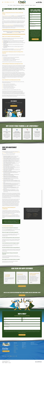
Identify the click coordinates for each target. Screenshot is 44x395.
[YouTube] (7, 2)
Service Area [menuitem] (22, 5)
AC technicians (15, 15)
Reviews (15, 351)
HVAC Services (15, 347)
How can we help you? (32, 26)
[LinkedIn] (8, 2)
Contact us (6, 102)
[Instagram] (5, 2)
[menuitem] (3, 362)
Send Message (35, 39)
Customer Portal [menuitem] (27, 5)
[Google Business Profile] (2, 2)
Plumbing (15, 346)
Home (14, 344)
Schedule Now (6, 351)
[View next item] (41, 277)
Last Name (31, 15)
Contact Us (15, 352)
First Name (31, 13)
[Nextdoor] (13, 2)
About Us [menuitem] (11, 5)
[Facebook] (7, 356)
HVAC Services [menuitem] (18, 5)
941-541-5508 (39, 2)
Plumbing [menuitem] (14, 5)
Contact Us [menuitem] (33, 5)
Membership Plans (16, 345)
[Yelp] (10, 2)
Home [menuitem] (8, 5)
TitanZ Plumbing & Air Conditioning (7, 15)
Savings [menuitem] (31, 5)
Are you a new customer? (33, 24)
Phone (30, 17)
